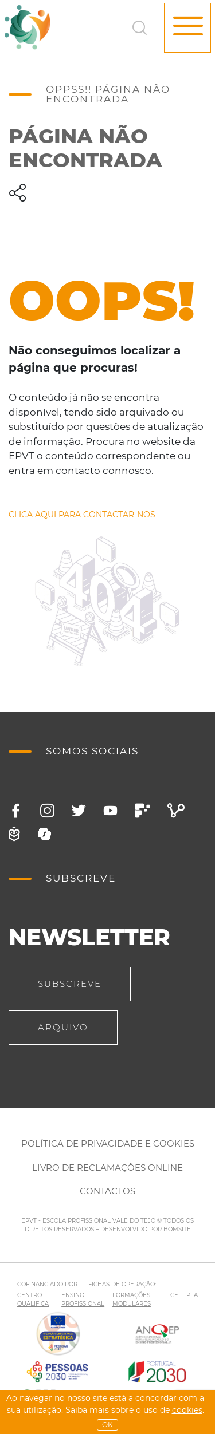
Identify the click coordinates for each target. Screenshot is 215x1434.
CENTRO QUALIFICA (33, 1299)
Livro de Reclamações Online (107, 1167)
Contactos (107, 1191)
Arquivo (63, 1027)
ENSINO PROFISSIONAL (82, 1299)
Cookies (187, 1410)
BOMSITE (177, 1229)
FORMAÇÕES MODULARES (131, 1299)
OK (107, 1424)
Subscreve (69, 983)
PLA (192, 1295)
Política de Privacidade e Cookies (107, 1143)
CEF (176, 1295)
